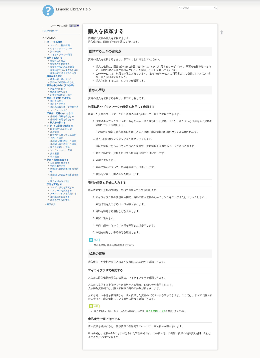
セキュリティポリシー (61, 48)
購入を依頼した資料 (60, 147)
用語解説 (51, 204)
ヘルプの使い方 (50, 31)
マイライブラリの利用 (61, 54)
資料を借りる (56, 101)
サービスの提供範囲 (60, 45)
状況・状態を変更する (58, 159)
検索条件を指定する (60, 64)
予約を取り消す (57, 166)
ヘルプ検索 (216, 7)
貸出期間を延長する (60, 163)
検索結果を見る (54, 76)
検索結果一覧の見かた (61, 79)
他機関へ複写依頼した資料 (63, 144)
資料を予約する (57, 104)
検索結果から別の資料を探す (61, 85)
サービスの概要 (54, 42)
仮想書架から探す (59, 91)
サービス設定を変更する (62, 187)
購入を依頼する (57, 122)
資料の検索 (55, 51)
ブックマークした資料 (61, 150)
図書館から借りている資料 (63, 135)
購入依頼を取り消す (60, 181)
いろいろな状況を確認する (60, 125)
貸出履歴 (54, 153)
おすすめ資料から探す (61, 95)
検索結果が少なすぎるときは (64, 70)
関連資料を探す (57, 88)
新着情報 (54, 132)
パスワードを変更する (61, 190)
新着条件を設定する (60, 200)
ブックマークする (59, 110)
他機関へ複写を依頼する (62, 119)
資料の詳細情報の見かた (62, 82)
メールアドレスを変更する (63, 193)
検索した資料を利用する (59, 98)
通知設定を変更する (60, 196)
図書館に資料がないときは (60, 113)
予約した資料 (56, 138)
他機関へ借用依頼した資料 (63, 141)
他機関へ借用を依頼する (62, 116)
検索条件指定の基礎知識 (62, 67)
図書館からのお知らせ (61, 128)
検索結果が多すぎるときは (63, 73)
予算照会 (54, 156)
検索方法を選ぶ (57, 60)
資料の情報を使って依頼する (64, 107)
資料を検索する (54, 57)
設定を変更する (54, 184)
